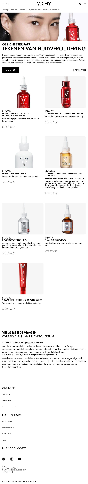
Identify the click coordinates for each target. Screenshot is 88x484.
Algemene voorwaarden (9, 407)
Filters (11, 70)
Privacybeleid (6, 394)
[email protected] (7, 472)
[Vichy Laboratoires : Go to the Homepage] (44, 4)
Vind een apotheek (8, 427)
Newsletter (5, 440)
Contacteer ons (7, 421)
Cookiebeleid (6, 401)
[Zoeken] (7, 4)
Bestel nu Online (7, 434)
